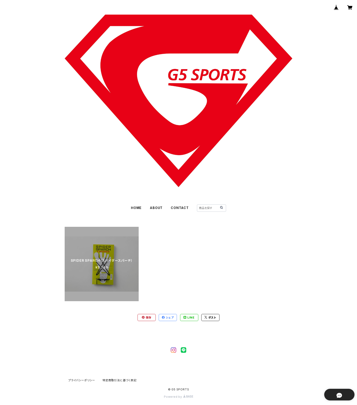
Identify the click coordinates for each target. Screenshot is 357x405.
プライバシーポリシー (81, 380)
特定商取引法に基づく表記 (119, 380)
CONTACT (180, 208)
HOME (136, 208)
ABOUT (156, 208)
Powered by (178, 396)
